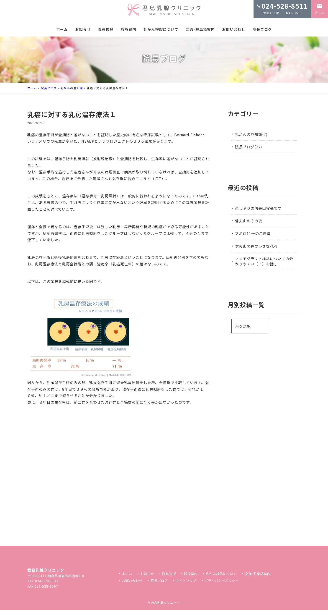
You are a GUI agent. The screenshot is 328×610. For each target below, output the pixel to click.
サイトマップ (186, 580)
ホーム (62, 29)
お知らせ (83, 29)
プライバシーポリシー (222, 580)
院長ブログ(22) (248, 146)
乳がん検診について (161, 29)
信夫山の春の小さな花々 (256, 246)
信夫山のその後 (248, 220)
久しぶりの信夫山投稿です (258, 208)
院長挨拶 (105, 29)
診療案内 (128, 29)
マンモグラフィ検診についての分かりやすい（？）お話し (264, 261)
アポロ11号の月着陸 (253, 233)
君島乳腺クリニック (165, 602)
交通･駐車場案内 (200, 29)
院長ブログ (262, 29)
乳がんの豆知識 (72, 88)
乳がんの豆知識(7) (251, 134)
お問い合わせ (233, 29)
